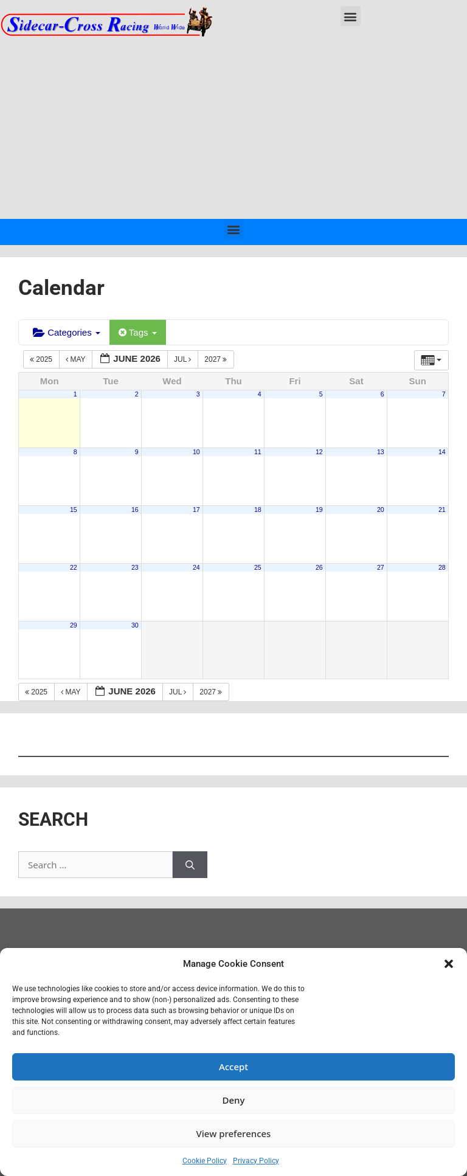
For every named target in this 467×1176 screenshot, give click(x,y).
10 (196, 451)
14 (442, 451)
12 (319, 451)
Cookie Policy (204, 1161)
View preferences (233, 1133)
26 (319, 567)
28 (442, 567)
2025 (42, 359)
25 (257, 567)
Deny (234, 1100)
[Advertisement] (233, 128)
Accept (233, 1066)
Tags (138, 332)
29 (73, 625)
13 (380, 451)
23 (135, 567)
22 (73, 567)
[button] (449, 964)
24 (196, 567)
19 (319, 509)
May (77, 359)
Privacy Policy (256, 1161)
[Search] (190, 865)
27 (380, 567)
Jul (183, 359)
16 (135, 509)
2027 (216, 359)
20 (380, 509)
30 (135, 625)
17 (196, 509)
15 (73, 509)
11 (257, 451)
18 (257, 509)
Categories (66, 332)
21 (442, 509)
